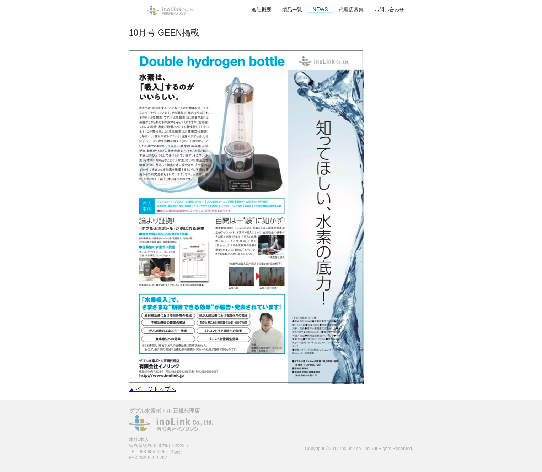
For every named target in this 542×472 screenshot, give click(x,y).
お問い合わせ (389, 9)
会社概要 (262, 9)
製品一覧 (292, 9)
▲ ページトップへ (152, 389)
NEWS (320, 9)
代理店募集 (351, 9)
